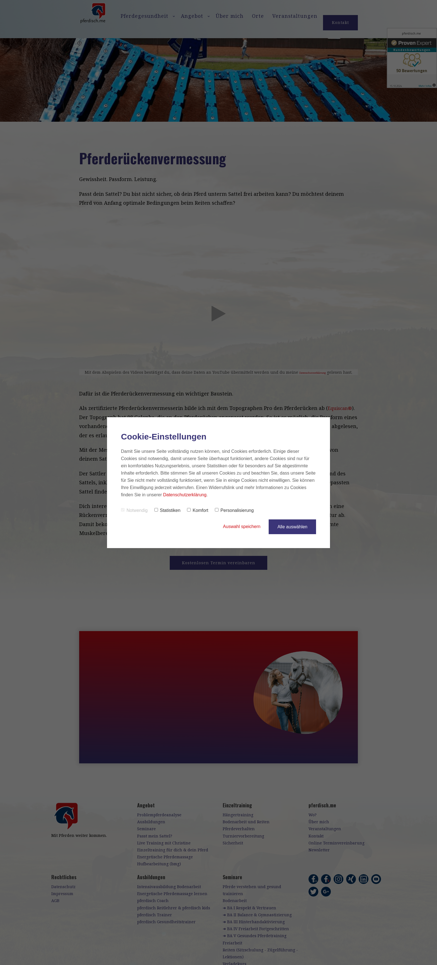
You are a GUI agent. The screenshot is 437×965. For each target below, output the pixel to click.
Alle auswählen (292, 526)
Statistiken (167, 510)
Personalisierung (234, 510)
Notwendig (134, 510)
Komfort (197, 510)
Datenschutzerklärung (185, 494)
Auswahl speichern (241, 526)
